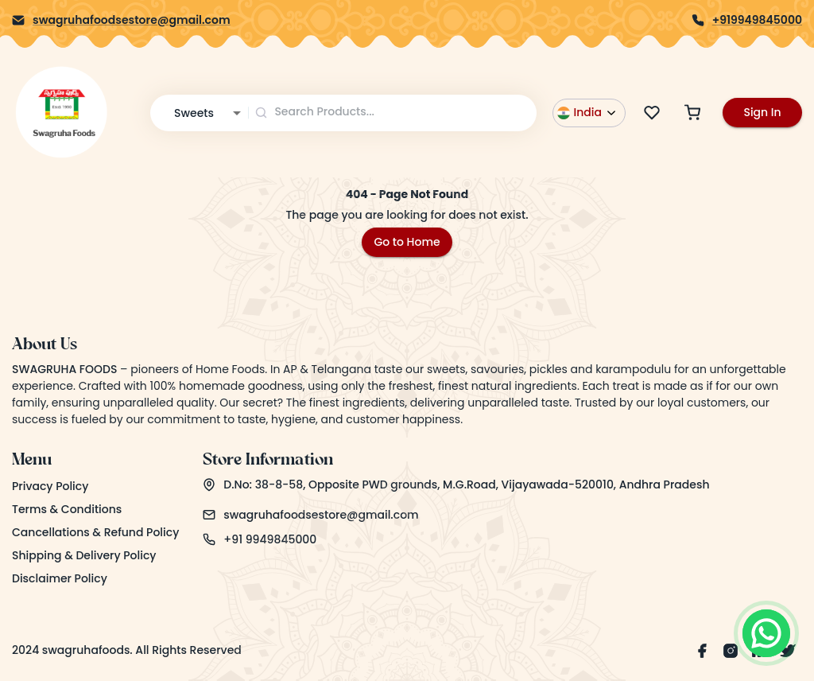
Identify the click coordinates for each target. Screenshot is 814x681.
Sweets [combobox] (194, 113)
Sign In (762, 112)
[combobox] (393, 113)
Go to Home (407, 242)
